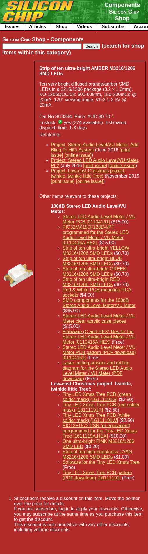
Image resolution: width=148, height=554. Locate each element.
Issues (12, 26)
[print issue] (95, 165)
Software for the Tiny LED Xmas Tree (101, 462)
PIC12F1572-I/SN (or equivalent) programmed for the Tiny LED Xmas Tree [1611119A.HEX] (100, 430)
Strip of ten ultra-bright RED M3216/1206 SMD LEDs (91, 282)
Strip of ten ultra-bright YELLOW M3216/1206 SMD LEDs (96, 251)
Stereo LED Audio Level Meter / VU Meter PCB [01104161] (99, 219)
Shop (61, 26)
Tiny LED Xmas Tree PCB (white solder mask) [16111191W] (96, 418)
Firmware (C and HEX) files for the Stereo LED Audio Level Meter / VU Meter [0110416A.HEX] (99, 336)
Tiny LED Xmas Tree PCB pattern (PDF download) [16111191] (97, 475)
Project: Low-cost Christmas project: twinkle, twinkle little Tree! (88, 173)
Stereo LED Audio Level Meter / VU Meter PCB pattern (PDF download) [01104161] (99, 352)
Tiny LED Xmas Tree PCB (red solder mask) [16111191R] (101, 407)
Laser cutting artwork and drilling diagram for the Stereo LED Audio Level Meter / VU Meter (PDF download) (97, 370)
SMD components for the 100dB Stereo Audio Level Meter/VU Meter (99, 303)
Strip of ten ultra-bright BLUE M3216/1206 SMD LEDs (92, 261)
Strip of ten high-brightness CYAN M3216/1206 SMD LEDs (97, 454)
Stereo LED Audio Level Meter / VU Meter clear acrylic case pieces (99, 318)
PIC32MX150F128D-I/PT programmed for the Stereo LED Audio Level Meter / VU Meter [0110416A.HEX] (96, 235)
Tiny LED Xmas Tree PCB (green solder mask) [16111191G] (97, 397)
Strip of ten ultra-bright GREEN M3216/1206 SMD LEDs (94, 271)
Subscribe (113, 26)
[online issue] (77, 155)
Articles (37, 26)
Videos (84, 26)
